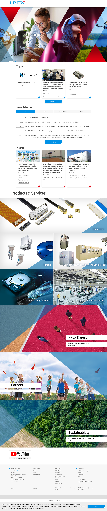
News (34, 472)
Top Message (58, 474)
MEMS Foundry (15, 481)
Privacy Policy (73, 506)
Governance (80, 478)
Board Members (59, 478)
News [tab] (44, 111)
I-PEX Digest (58, 471)
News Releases (56, 5)
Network (57, 481)
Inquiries (35, 488)
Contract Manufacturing (16, 477)
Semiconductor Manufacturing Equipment (18, 475)
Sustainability (82, 5)
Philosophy (58, 472)
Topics (81, 111)
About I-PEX (69, 5)
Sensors (13, 472)
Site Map (73, 2)
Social (79, 476)
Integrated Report (82, 480)
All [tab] (25, 111)
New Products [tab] (63, 111)
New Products (36, 474)
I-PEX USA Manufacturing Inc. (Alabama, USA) (65, 488)
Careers (94, 5)
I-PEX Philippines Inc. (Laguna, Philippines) (85, 488)
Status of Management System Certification (85, 482)
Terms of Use (35, 497)
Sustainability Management (84, 471)
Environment (81, 474)
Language (81, 2)
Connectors (14, 471)
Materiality (80, 472)
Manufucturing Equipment (17, 479)
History (57, 480)
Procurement (58, 483)
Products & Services (40, 5)
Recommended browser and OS (46, 497)
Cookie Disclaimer (48, 506)
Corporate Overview (60, 476)
